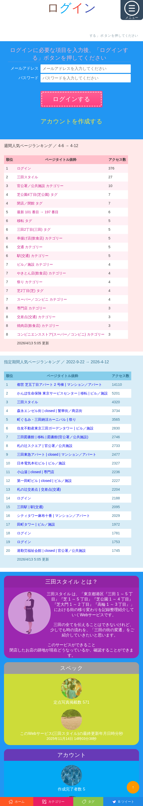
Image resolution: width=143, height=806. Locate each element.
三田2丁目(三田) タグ (33, 229)
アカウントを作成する (71, 121)
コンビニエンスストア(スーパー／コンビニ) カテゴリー (60, 334)
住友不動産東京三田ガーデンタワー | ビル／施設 (55, 428)
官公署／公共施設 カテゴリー (40, 186)
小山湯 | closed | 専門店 (35, 472)
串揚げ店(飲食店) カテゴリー (39, 238)
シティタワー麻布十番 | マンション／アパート (53, 516)
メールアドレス (24, 68)
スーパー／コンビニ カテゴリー (42, 299)
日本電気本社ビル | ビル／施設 (41, 463)
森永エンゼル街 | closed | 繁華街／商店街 (49, 411)
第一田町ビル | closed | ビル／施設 (44, 481)
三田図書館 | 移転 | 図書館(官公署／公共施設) (52, 437)
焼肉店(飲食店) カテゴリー (38, 326)
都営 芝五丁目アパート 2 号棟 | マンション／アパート (59, 385)
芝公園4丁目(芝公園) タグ (37, 195)
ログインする (71, 99)
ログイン (24, 168)
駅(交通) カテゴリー (32, 256)
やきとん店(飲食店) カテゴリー (41, 273)
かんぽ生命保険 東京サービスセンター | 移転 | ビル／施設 (62, 393)
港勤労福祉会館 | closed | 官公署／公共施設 (51, 551)
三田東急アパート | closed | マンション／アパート (56, 454)
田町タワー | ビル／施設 (36, 524)
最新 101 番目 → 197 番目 (37, 212)
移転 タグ (24, 221)
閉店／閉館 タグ (29, 203)
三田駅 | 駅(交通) (30, 507)
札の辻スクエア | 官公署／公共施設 (44, 446)
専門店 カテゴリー (31, 308)
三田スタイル (27, 177)
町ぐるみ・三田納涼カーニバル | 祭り (46, 419)
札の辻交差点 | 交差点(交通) (39, 489)
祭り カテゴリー (29, 282)
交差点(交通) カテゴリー (36, 317)
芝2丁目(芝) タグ (30, 291)
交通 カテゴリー (29, 247)
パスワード (28, 78)
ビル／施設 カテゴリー (35, 264)
